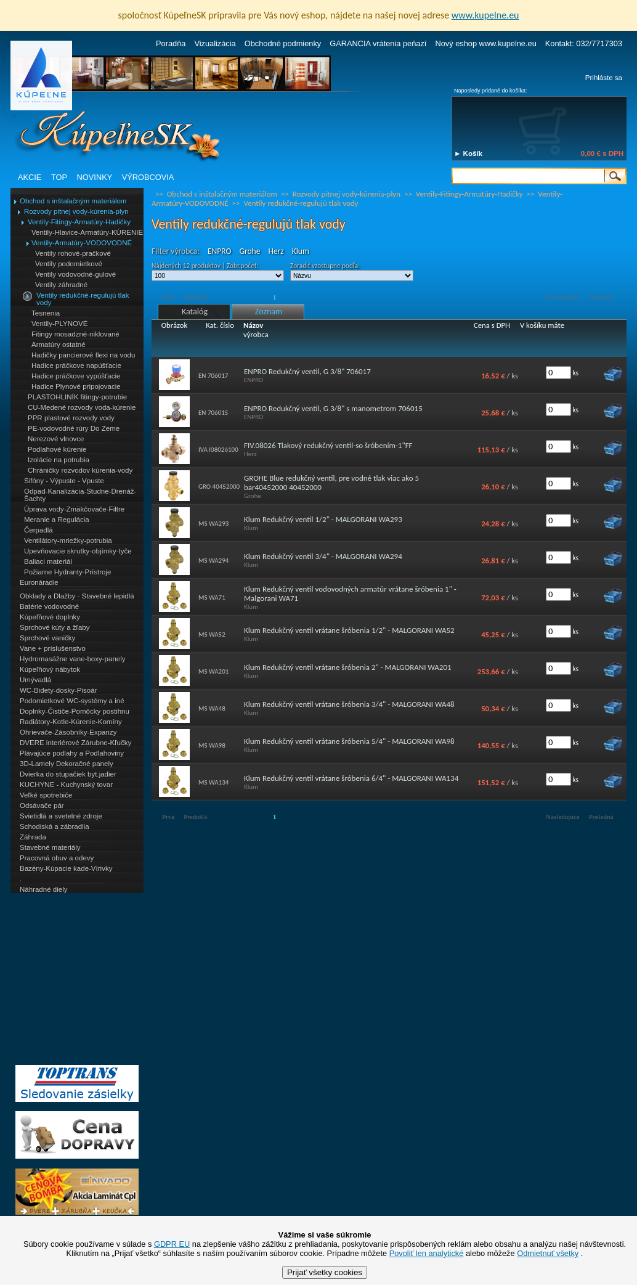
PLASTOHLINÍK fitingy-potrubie (77, 397)
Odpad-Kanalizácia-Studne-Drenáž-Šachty (80, 494)
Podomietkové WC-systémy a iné (72, 700)
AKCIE (29, 177)
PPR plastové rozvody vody (71, 418)
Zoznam (268, 311)
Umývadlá (35, 679)
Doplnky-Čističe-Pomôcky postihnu (74, 711)
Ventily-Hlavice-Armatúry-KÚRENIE (87, 232)
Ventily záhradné (61, 284)
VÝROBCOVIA (148, 177)
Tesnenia (45, 313)
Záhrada (33, 837)
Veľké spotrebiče (46, 795)
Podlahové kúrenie (57, 449)
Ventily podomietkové (68, 263)
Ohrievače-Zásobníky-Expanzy (68, 732)
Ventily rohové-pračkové (73, 253)
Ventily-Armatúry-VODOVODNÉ (81, 243)
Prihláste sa (603, 77)
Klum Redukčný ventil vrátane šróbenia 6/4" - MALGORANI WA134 (351, 778)
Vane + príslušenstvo (53, 648)
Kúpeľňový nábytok (50, 669)
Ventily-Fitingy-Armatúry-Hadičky (79, 222)
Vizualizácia (214, 43)
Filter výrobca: (176, 251)
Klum (300, 251)
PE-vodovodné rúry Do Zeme (74, 428)
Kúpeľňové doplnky (50, 617)
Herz (275, 251)
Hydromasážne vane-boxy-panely (73, 659)
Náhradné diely (43, 889)
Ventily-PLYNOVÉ (59, 323)
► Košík (468, 153)
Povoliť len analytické (426, 1253)
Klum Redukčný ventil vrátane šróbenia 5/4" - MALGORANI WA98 (349, 741)
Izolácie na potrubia (58, 459)
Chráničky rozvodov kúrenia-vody (80, 470)
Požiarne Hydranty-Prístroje (67, 572)
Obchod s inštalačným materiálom (73, 201)
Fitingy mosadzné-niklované (75, 334)
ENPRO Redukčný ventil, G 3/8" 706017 (307, 371)
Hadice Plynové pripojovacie (76, 386)
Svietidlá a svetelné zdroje (61, 816)
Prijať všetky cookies (324, 1272)
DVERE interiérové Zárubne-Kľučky (75, 742)
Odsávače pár (42, 805)
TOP (59, 177)
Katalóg (195, 311)
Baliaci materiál (48, 561)
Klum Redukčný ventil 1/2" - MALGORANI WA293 (323, 519)
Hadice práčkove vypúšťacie (76, 376)
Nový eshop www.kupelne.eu (485, 43)
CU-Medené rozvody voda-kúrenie (82, 407)
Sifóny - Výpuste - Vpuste (64, 480)
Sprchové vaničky (47, 638)
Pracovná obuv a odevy (57, 858)
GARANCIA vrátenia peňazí (378, 43)
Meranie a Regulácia (56, 519)
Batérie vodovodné (49, 606)
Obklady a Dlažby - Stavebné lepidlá (77, 596)
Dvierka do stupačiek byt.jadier (68, 774)
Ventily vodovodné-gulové (75, 274)
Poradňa (170, 43)
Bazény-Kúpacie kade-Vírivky (66, 868)
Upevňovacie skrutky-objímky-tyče (78, 551)
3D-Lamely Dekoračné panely (66, 763)
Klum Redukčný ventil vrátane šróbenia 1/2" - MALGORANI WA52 (349, 630)
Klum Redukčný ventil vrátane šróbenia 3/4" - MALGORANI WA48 (349, 704)
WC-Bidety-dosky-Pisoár (58, 690)
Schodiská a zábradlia (54, 826)
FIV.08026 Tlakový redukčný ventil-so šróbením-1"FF (328, 445)
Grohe (249, 251)
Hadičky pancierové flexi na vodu (83, 355)
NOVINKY (95, 177)
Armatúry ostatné (58, 344)
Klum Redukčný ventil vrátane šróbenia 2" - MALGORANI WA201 (348, 667)
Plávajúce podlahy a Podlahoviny (72, 753)
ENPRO (219, 251)
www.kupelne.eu (485, 15)
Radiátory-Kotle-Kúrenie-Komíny (71, 721)
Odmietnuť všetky (547, 1253)
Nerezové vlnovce (56, 439)
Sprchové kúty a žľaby (54, 627)
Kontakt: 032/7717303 (583, 43)
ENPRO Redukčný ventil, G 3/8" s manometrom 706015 (333, 408)
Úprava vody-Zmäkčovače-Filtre (74, 509)
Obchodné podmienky (283, 43)
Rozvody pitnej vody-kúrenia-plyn (76, 211)
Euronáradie (39, 582)
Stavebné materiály (50, 847)
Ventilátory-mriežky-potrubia (68, 540)
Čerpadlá (38, 530)
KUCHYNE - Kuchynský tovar (66, 784)
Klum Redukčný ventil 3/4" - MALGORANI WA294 (323, 556)
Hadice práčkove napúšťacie (76, 365)
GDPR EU (172, 1244)
